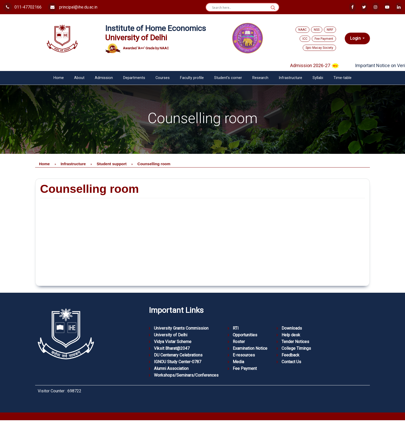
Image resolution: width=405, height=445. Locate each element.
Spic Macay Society (319, 48)
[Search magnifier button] (273, 7)
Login (355, 38)
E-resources (244, 355)
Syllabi (318, 78)
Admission (104, 78)
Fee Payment (324, 39)
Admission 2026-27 (319, 65)
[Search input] (240, 7)
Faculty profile (192, 78)
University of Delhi (170, 334)
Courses (162, 78)
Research (260, 78)
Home (58, 78)
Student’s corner (228, 78)
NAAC (302, 29)
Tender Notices (295, 341)
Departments (134, 78)
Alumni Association (171, 368)
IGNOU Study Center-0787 (177, 361)
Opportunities (245, 334)
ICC (304, 39)
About (79, 78)
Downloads (292, 328)
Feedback (290, 355)
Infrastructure (290, 78)
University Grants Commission (181, 328)
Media (238, 361)
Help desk (291, 334)
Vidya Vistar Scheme (172, 341)
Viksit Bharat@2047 (172, 348)
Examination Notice (250, 348)
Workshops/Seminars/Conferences (186, 375)
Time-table (342, 78)
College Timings (296, 348)
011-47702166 (22, 7)
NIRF (330, 29)
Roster (239, 341)
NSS (317, 29)
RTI (236, 328)
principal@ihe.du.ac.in (72, 7)
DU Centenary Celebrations (178, 355)
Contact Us (291, 361)
